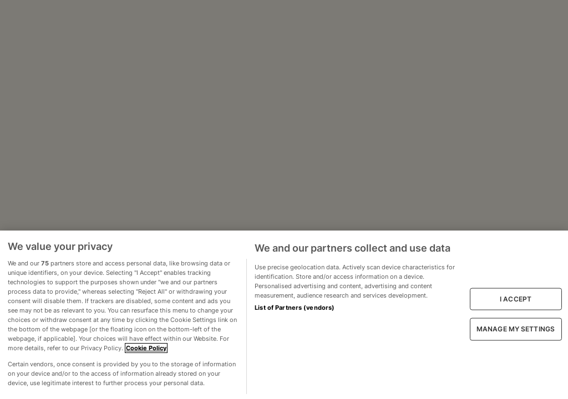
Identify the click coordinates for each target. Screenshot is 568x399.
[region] (284, 315)
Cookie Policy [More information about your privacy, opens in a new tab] (146, 348)
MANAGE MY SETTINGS (515, 329)
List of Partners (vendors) (294, 307)
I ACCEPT (515, 299)
